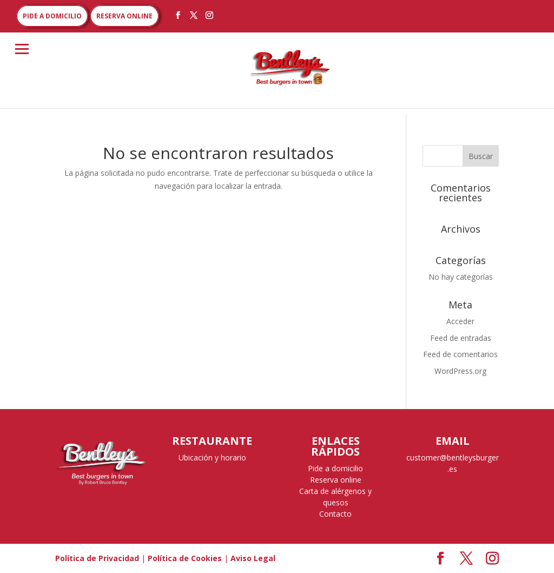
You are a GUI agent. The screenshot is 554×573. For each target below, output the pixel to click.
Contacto (335, 514)
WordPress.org (460, 371)
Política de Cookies (185, 558)
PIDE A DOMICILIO (52, 16)
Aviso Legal (252, 558)
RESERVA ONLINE (124, 16)
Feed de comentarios (460, 354)
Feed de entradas (460, 338)
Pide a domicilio (335, 468)
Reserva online (335, 480)
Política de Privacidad (97, 558)
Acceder (460, 321)
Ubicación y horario (212, 457)
